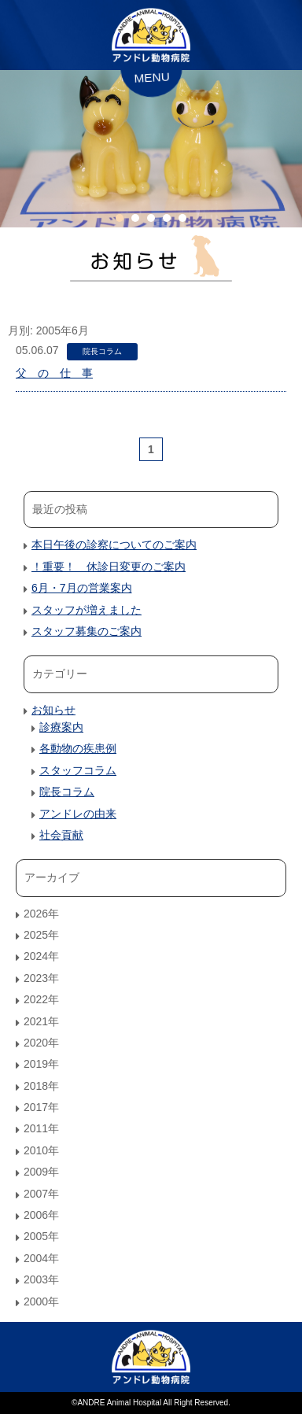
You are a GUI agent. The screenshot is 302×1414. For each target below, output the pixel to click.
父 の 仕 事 (54, 373)
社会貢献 (61, 835)
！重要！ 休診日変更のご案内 (108, 566)
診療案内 (61, 727)
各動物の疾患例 (77, 748)
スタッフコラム (77, 770)
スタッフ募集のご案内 (86, 631)
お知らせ (53, 709)
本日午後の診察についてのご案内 (114, 544)
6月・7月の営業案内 (81, 587)
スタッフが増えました (86, 610)
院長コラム (102, 351)
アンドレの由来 (77, 813)
